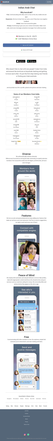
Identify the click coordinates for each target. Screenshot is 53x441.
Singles (22, 406)
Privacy (26, 421)
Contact (26, 413)
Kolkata (21, 398)
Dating (7, 406)
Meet (40, 406)
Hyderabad (38, 398)
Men (12, 406)
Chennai (27, 398)
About (26, 418)
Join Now (49, 2)
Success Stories (26, 416)
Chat (36, 406)
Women (16, 406)
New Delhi (32, 398)
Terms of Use (26, 424)
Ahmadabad (16, 398)
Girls (32, 406)
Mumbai (44, 398)
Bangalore (9, 398)
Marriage (27, 406)
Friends (45, 406)
